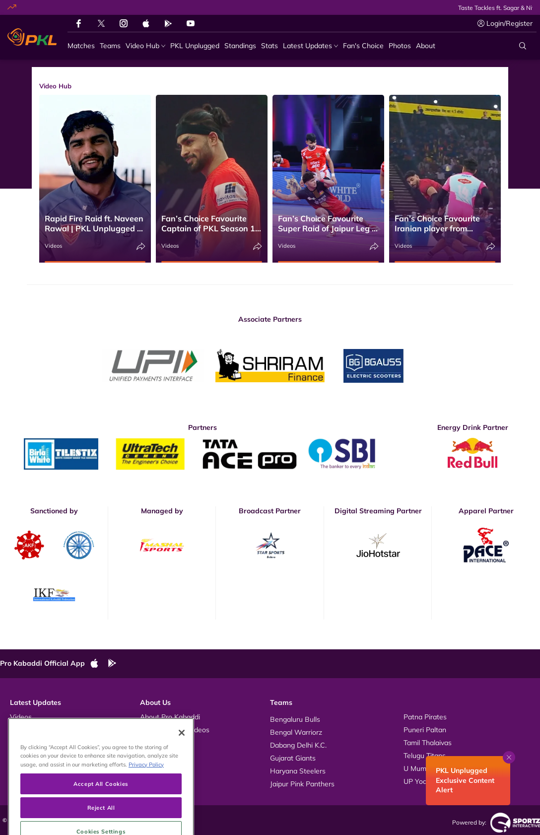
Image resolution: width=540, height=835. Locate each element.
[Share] (140, 246)
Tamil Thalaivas (428, 742)
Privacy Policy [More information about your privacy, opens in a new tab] (146, 788)
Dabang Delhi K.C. (298, 745)
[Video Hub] (145, 46)
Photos (21, 729)
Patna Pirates (425, 716)
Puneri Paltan (425, 729)
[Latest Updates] (310, 46)
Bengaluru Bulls (295, 719)
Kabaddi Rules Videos (174, 729)
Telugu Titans (425, 755)
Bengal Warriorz (296, 732)
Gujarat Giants (293, 758)
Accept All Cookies (100, 807)
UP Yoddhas (423, 781)
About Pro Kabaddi (170, 716)
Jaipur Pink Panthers (302, 783)
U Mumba (419, 768)
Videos (53, 245)
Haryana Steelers (298, 770)
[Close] (182, 756)
